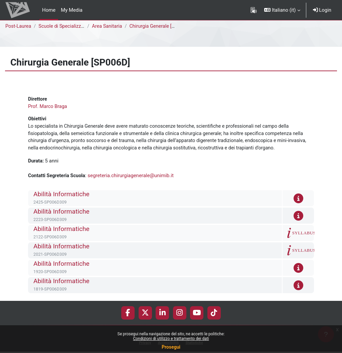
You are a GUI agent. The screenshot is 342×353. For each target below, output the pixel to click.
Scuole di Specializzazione (68, 26)
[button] (282, 10)
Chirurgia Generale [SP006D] (162, 26)
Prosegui (171, 347)
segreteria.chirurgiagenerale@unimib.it (133, 177)
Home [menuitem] (48, 10)
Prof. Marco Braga (48, 107)
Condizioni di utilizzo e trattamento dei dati (171, 338)
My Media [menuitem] (71, 10)
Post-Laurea (18, 26)
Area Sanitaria (108, 26)
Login (322, 10)
